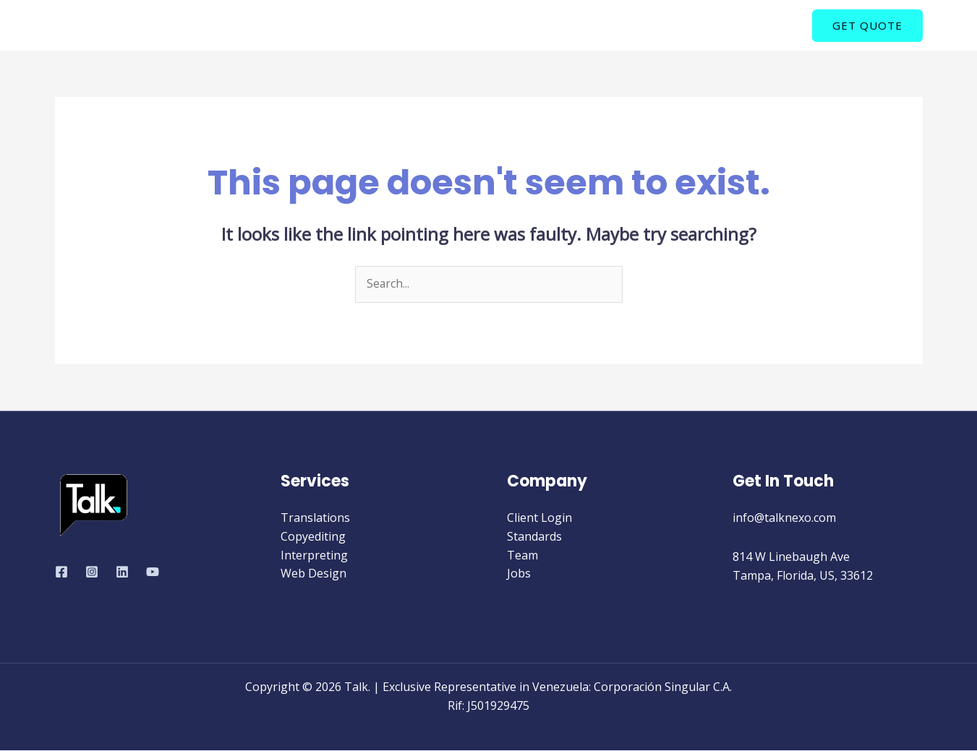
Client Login (539, 518)
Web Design (313, 574)
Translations (315, 518)
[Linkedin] (122, 572)
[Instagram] (91, 572)
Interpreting (314, 555)
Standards (534, 537)
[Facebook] (61, 572)
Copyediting (313, 537)
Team (522, 555)
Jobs (519, 574)
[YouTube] (152, 572)
